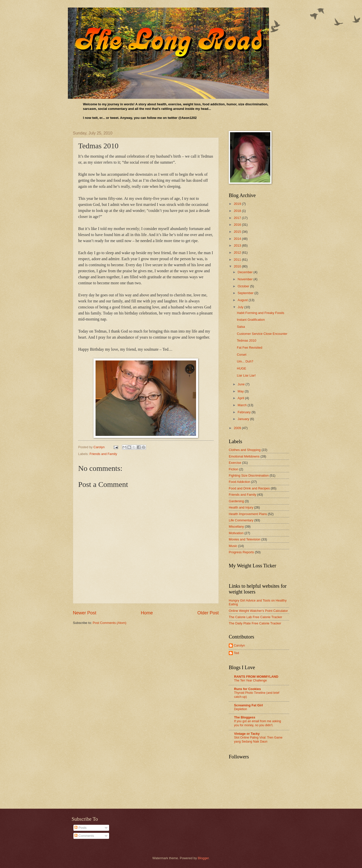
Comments (84, 836)
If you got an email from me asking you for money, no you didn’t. (257, 723)
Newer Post (84, 612)
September (246, 293)
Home (147, 612)
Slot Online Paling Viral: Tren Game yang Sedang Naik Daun (258, 739)
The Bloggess (244, 717)
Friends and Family (103, 454)
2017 (238, 218)
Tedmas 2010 (246, 340)
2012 (238, 252)
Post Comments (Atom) (109, 623)
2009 (238, 428)
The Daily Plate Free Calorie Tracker (255, 623)
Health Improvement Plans (248, 514)
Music (233, 546)
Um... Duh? (245, 361)
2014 (238, 239)
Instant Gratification (251, 320)
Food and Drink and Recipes (249, 488)
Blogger (203, 858)
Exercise (235, 463)
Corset (241, 354)
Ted (236, 653)
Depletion (240, 709)
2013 (238, 245)
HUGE (241, 368)
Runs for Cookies (247, 689)
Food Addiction (239, 482)
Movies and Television (244, 539)
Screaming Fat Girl (248, 705)
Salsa (241, 327)
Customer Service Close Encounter (262, 334)
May (241, 391)
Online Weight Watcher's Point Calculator (258, 611)
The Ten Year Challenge (250, 680)
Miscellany (236, 526)
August (243, 300)
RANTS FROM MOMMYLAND (256, 676)
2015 (238, 232)
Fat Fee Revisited (249, 347)
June (242, 384)
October (244, 286)
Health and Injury (241, 507)
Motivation (236, 533)
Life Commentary (241, 520)
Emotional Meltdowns (244, 456)
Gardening (236, 501)
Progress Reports (241, 552)
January (244, 419)
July (241, 307)
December (245, 272)
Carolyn (239, 645)
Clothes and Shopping (245, 450)
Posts (80, 828)
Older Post (208, 612)
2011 (238, 259)
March (242, 405)
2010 (238, 266)
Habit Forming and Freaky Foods (260, 313)
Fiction (233, 469)
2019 (238, 204)
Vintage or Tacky (247, 734)
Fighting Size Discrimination (249, 475)
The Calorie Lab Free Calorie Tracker (255, 617)
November (245, 279)
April (241, 398)
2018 (238, 211)
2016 (238, 224)
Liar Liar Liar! (246, 375)
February (244, 412)
